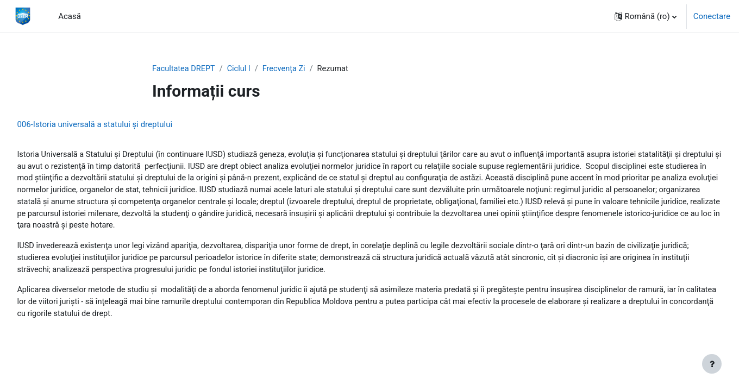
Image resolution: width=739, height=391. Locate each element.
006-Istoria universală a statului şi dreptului (119, 125)
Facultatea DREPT (184, 69)
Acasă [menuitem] (69, 16)
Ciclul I (241, 69)
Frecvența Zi (288, 69)
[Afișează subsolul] (712, 364)
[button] (645, 16)
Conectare (711, 16)
